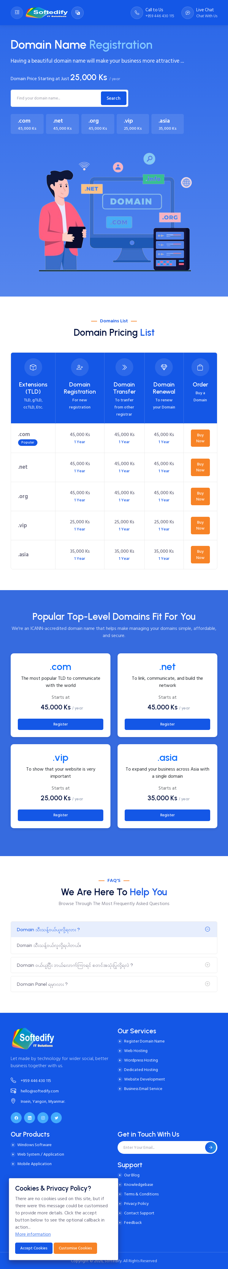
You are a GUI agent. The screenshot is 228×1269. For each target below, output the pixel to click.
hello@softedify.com (35, 1091)
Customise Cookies (75, 1248)
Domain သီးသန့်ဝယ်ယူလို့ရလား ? (48, 929)
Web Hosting (136, 1050)
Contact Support (139, 1213)
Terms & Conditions (141, 1194)
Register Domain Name (144, 1041)
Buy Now (200, 438)
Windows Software (34, 1144)
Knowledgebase (138, 1184)
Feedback (133, 1222)
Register (60, 724)
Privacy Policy (136, 1203)
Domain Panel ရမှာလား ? (42, 984)
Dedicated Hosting (141, 1069)
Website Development (144, 1079)
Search (114, 98)
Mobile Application (34, 1163)
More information (33, 1234)
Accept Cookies (34, 1248)
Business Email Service (143, 1088)
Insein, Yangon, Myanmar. (38, 1101)
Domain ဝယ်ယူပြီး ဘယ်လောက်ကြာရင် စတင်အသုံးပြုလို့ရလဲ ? (75, 965)
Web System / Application (40, 1154)
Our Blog (132, 1175)
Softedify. (113, 1260)
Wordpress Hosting (141, 1060)
